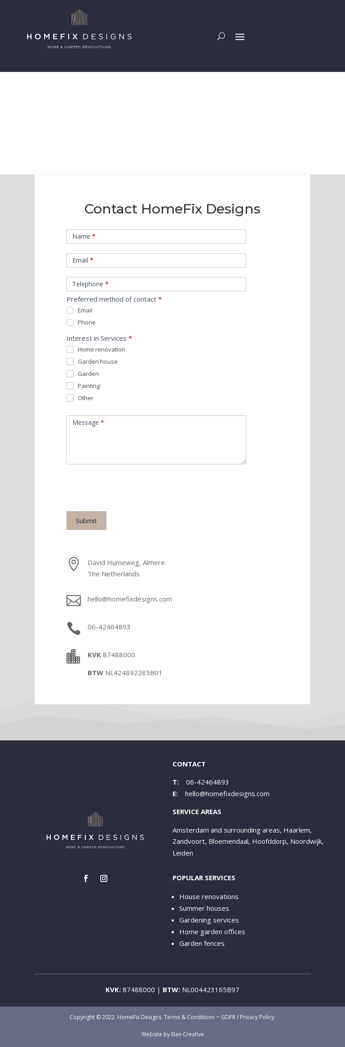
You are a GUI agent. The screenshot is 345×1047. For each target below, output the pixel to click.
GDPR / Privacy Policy (247, 1017)
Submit (86, 520)
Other (79, 398)
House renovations (209, 896)
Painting (83, 386)
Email (79, 310)
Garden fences (202, 943)
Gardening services (209, 919)
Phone (81, 322)
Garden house (92, 361)
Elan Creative (187, 1034)
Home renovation (95, 349)
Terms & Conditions (189, 1017)
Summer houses (204, 908)
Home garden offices (212, 931)
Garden (82, 374)
